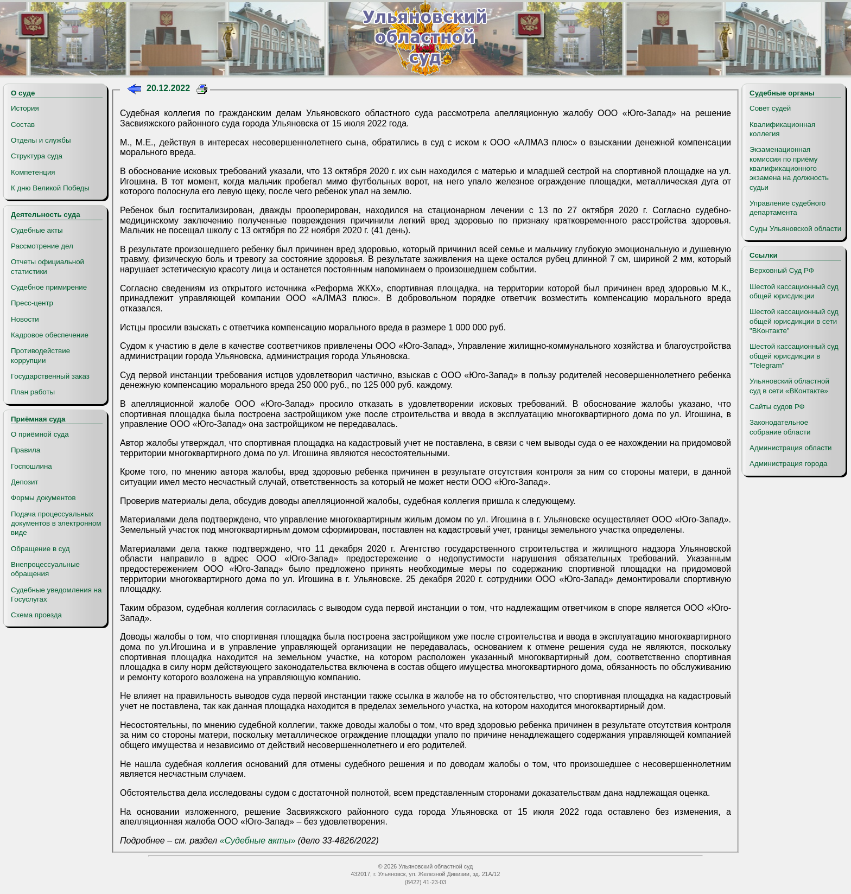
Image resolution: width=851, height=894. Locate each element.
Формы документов (43, 498)
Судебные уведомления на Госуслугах (56, 594)
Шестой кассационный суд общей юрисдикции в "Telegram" (794, 355)
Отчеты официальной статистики (47, 266)
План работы (33, 392)
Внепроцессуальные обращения (45, 569)
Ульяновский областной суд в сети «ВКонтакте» (789, 385)
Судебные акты (37, 230)
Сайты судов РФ (777, 407)
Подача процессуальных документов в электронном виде (56, 523)
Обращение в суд (40, 549)
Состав (23, 124)
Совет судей (770, 108)
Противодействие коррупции (40, 355)
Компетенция (33, 172)
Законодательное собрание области (780, 427)
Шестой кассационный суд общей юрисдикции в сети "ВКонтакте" (794, 321)
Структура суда (36, 156)
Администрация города (788, 463)
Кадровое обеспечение (49, 335)
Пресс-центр (32, 303)
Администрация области (791, 448)
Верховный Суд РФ (782, 270)
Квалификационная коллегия (782, 129)
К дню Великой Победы (50, 188)
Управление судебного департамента (787, 207)
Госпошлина (31, 466)
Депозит (25, 482)
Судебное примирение (49, 287)
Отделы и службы (41, 140)
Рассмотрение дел (42, 246)
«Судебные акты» (258, 840)
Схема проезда (36, 615)
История (25, 108)
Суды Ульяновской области (795, 229)
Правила (25, 450)
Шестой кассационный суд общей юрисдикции (794, 291)
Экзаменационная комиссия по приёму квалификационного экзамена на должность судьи (789, 168)
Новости (25, 319)
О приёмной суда (40, 434)
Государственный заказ (50, 376)
